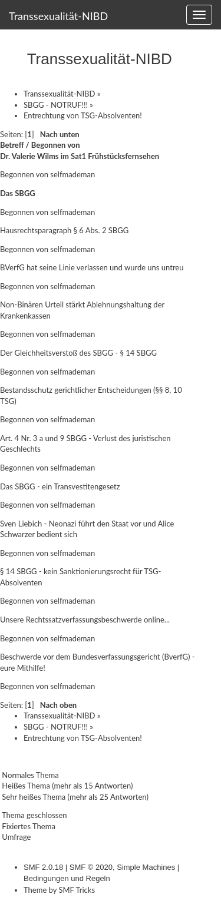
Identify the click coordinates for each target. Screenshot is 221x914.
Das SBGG (17, 193)
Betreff (12, 145)
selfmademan (72, 174)
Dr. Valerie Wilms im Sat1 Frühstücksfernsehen (79, 156)
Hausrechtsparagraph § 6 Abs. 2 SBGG (64, 230)
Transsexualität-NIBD (58, 15)
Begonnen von (55, 145)
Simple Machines (146, 867)
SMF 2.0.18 (43, 867)
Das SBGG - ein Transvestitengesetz (60, 486)
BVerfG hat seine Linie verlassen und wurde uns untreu (91, 267)
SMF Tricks (76, 890)
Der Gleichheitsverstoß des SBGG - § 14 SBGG (78, 352)
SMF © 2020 (91, 867)
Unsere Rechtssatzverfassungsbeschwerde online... (85, 619)
